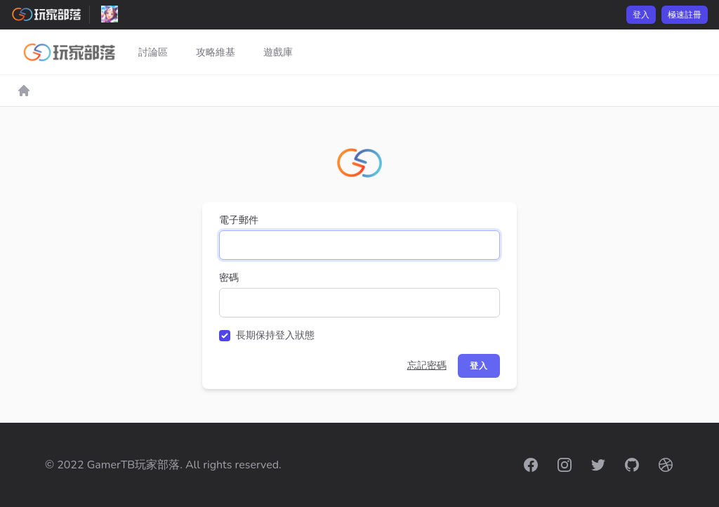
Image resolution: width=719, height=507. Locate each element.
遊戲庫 (278, 52)
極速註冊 (684, 14)
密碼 (229, 277)
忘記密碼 (427, 365)
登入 (641, 14)
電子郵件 (238, 220)
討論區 (153, 52)
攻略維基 (215, 52)
